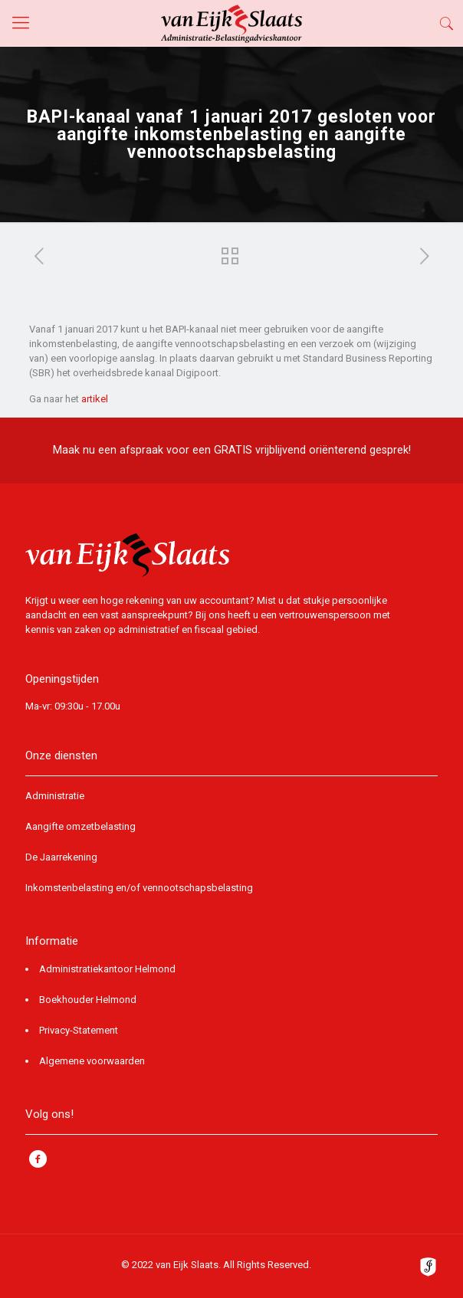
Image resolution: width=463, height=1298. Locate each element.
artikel (94, 399)
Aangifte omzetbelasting (80, 826)
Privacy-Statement (78, 1030)
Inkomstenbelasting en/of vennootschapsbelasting (139, 887)
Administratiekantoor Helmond (107, 969)
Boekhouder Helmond (87, 999)
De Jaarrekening (61, 857)
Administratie (54, 795)
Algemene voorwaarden (92, 1061)
